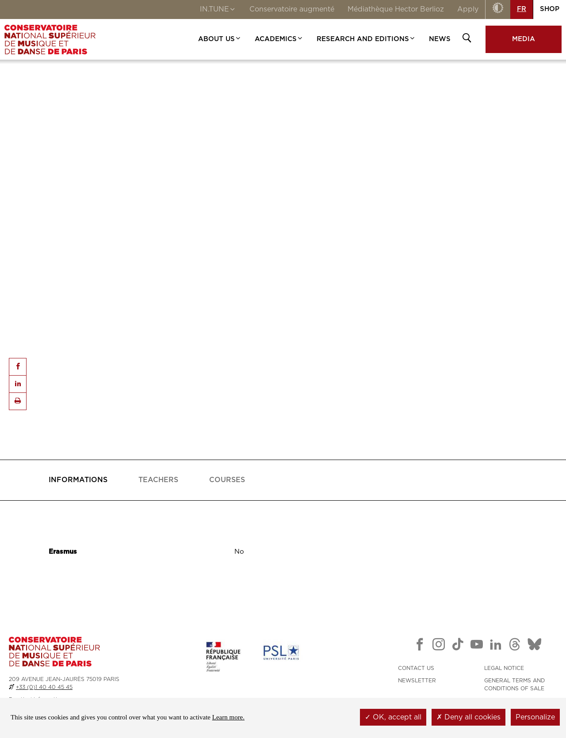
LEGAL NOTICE (504, 668)
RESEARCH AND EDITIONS (366, 39)
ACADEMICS (279, 39)
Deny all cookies (468, 717)
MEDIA (523, 39)
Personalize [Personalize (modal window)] (535, 717)
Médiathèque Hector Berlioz (396, 9)
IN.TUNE (218, 10)
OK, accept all (393, 717)
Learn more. (228, 717)
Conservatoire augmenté (291, 9)
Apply (467, 9)
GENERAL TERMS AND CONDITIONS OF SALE (514, 684)
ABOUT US (219, 39)
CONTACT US (416, 668)
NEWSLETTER (417, 680)
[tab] (78, 480)
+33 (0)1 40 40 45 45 (44, 687)
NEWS (440, 39)
